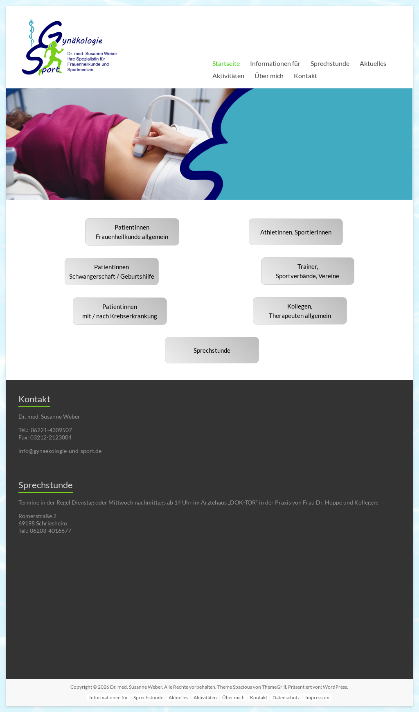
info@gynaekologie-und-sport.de (59, 450)
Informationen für (275, 63)
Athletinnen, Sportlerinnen (295, 232)
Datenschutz (286, 697)
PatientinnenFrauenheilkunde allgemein (132, 231)
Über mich (269, 75)
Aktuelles (373, 63)
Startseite (226, 63)
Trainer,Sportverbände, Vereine (307, 271)
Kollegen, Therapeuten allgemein (300, 310)
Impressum (317, 697)
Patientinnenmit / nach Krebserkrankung (119, 311)
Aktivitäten (228, 75)
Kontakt (305, 75)
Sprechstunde (330, 63)
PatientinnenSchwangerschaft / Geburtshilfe (111, 271)
